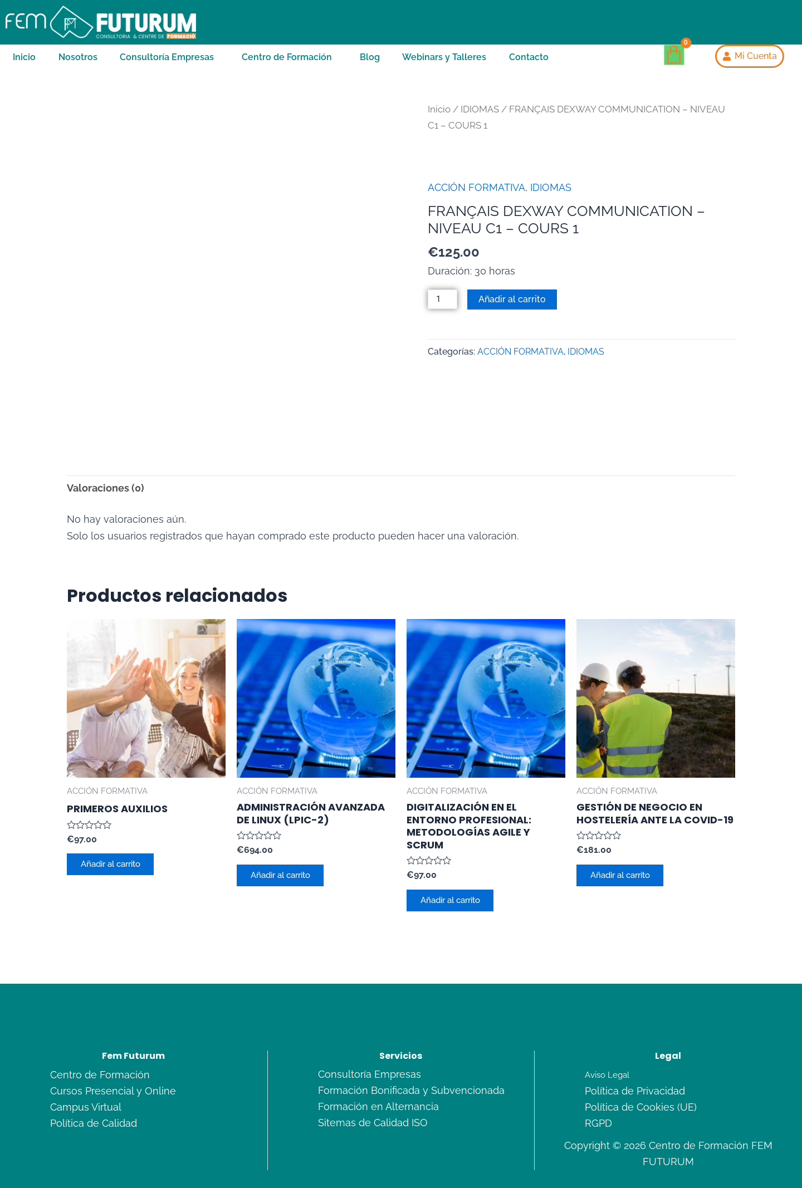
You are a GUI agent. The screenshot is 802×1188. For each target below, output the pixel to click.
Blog (370, 62)
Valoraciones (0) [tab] (105, 434)
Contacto (529, 62)
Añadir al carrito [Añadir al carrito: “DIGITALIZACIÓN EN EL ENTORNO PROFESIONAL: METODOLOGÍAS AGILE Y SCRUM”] (457, 848)
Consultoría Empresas (167, 62)
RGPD (598, 1074)
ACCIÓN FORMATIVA (476, 201)
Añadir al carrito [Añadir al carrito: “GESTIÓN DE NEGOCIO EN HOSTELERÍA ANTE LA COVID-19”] (627, 823)
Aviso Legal (608, 1026)
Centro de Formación (287, 62)
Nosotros (77, 62)
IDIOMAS (480, 122)
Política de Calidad (93, 1074)
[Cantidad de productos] (444, 313)
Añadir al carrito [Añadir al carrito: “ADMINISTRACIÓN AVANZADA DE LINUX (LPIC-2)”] (287, 823)
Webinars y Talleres (444, 62)
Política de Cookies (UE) (641, 1058)
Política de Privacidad (635, 1042)
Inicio (24, 62)
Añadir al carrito (515, 312)
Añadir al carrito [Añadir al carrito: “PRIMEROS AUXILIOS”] (117, 813)
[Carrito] (674, 62)
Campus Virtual (85, 1058)
